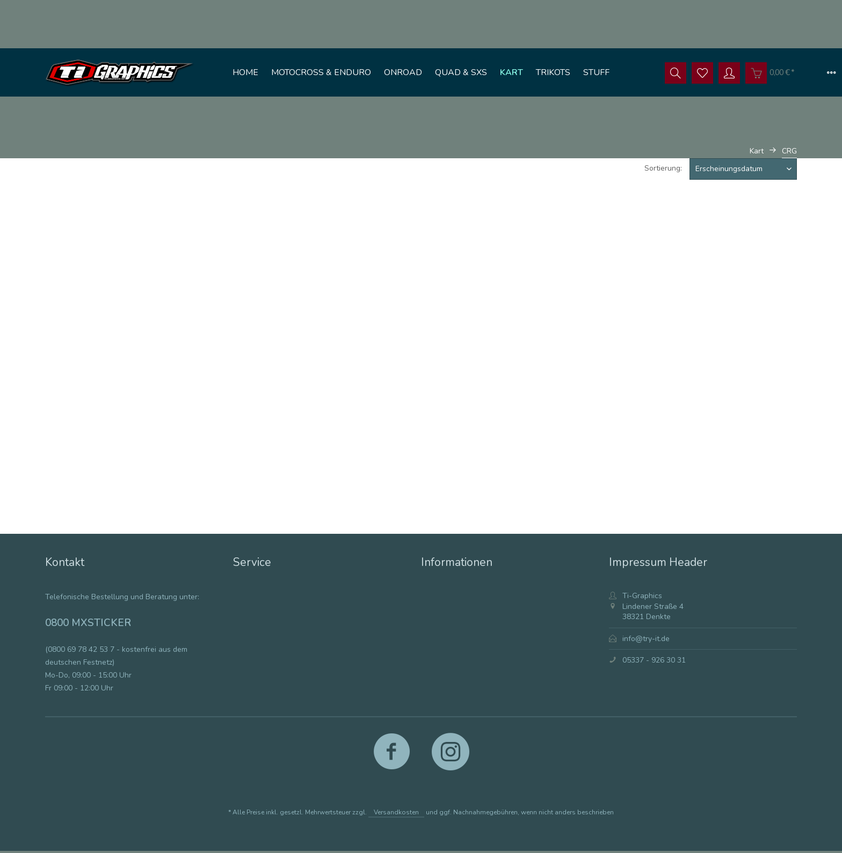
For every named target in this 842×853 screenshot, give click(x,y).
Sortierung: (663, 168)
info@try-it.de (646, 639)
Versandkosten (396, 812)
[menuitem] (245, 72)
